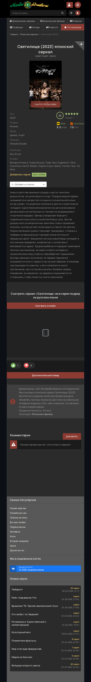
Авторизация (69, 5)
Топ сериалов (72, 27)
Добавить (72, 436)
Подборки (16, 27)
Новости (52, 27)
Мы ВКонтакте (48, 568)
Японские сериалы (29, 34)
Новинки (76, 21)
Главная (14, 34)
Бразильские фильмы (52, 21)
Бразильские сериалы (22, 21)
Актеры (34, 27)
